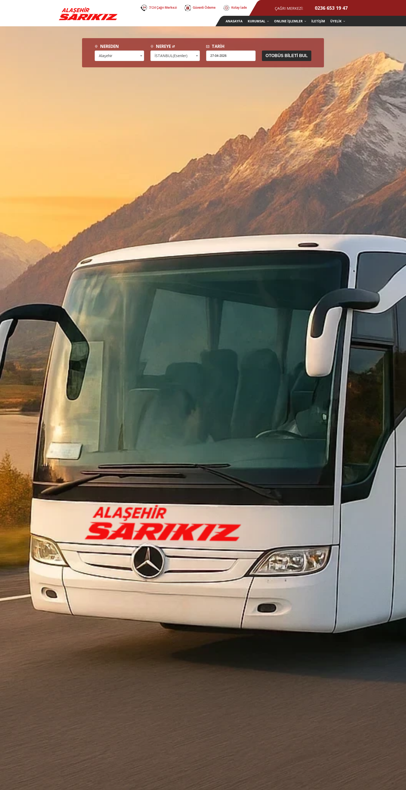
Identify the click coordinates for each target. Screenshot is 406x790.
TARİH (215, 46)
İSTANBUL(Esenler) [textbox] (171, 55)
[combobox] (119, 56)
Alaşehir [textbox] (105, 55)
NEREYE (162, 46)
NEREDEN (107, 46)
